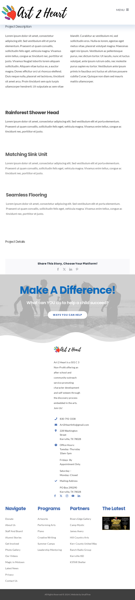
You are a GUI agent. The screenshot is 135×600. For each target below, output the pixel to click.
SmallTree (86, 594)
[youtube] (73, 496)
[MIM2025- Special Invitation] (116, 518)
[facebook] (55, 496)
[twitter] (61, 496)
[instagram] (67, 496)
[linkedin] (79, 496)
